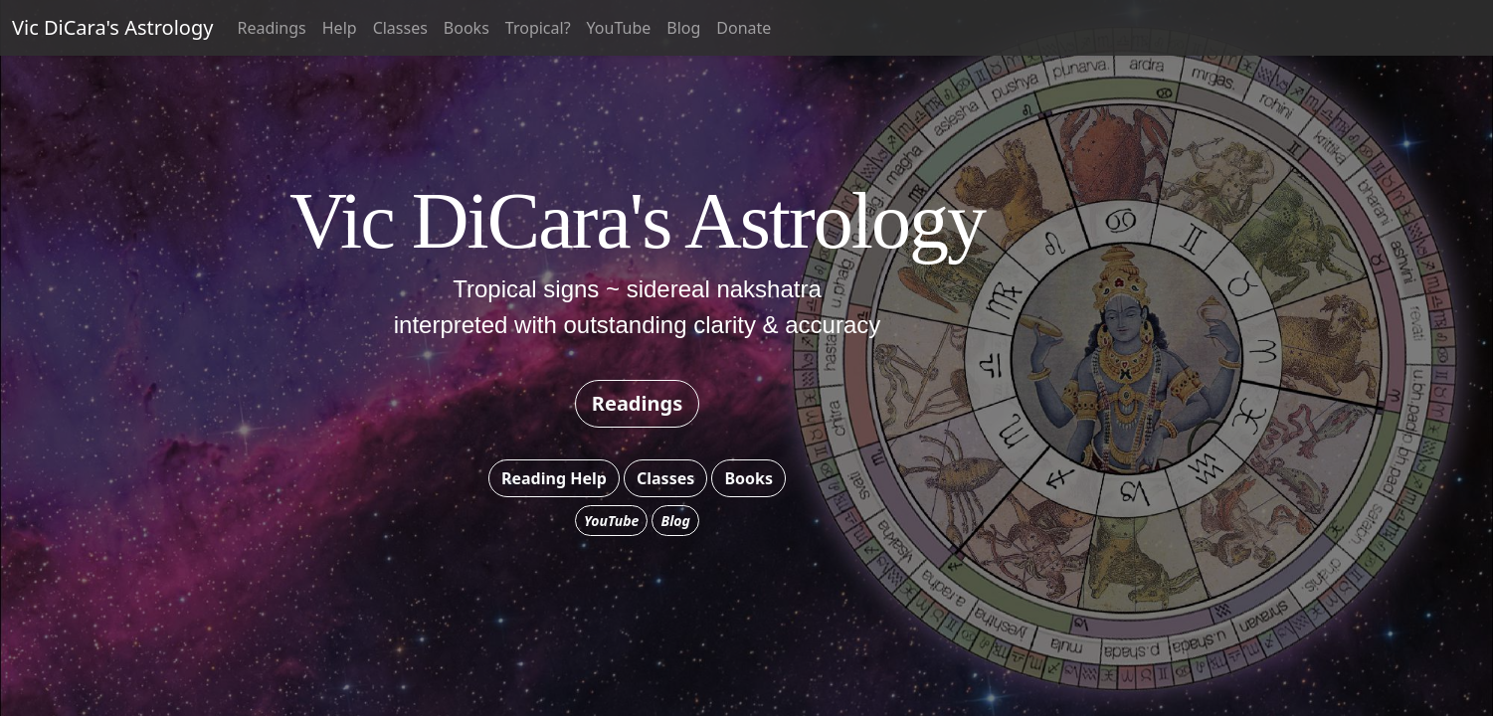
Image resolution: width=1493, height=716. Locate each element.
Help (339, 28)
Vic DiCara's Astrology (112, 27)
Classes (400, 28)
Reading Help (554, 478)
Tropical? (538, 28)
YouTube (619, 28)
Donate (743, 28)
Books (466, 28)
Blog (683, 28)
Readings (271, 28)
